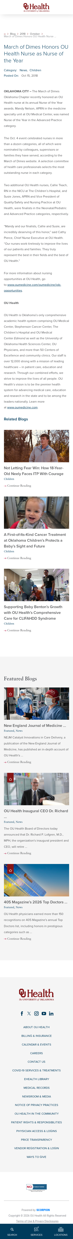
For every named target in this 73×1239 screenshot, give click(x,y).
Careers (36, 1056)
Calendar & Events (37, 1048)
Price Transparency (36, 1145)
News (23, 70)
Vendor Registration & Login (36, 1154)
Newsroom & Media (36, 1101)
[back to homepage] (5, 34)
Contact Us (36, 1065)
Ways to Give (36, 1163)
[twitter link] (29, 1016)
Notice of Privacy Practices (36, 1110)
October (35, 34)
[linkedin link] (52, 1016)
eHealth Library (36, 1083)
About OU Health (36, 1030)
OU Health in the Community (36, 1119)
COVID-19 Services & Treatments (36, 1074)
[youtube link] (44, 1016)
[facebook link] (21, 1016)
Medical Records (36, 1092)
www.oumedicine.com (22, 407)
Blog (13, 34)
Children (35, 70)
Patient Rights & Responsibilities (36, 1128)
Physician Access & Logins (36, 1136)
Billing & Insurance (36, 1039)
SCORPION (43, 1216)
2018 (23, 34)
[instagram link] (36, 1016)
